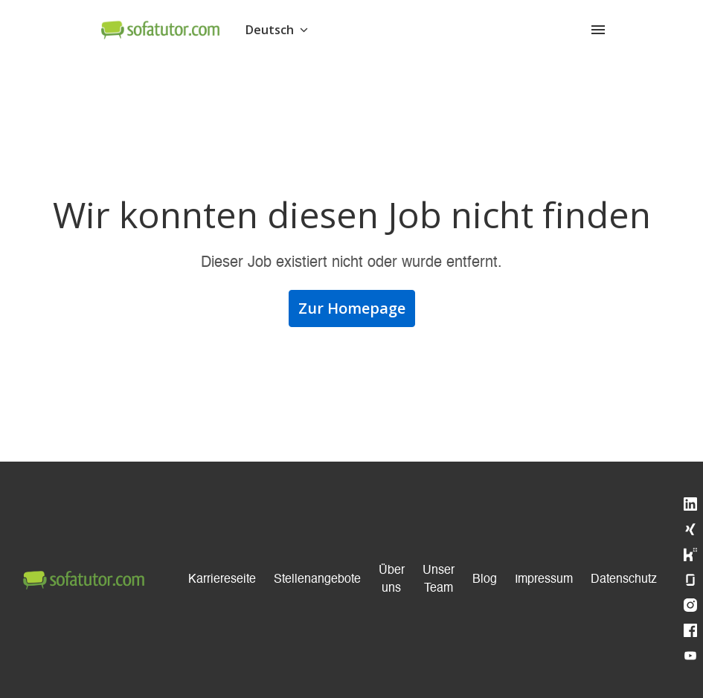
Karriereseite (222, 580)
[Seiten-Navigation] (598, 30)
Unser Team (439, 580)
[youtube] (690, 655)
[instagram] (690, 605)
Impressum (544, 580)
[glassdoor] (690, 579)
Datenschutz (624, 580)
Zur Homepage (351, 308)
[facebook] (690, 630)
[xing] (690, 529)
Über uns (392, 580)
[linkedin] (690, 504)
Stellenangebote (317, 580)
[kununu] (690, 554)
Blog (484, 580)
